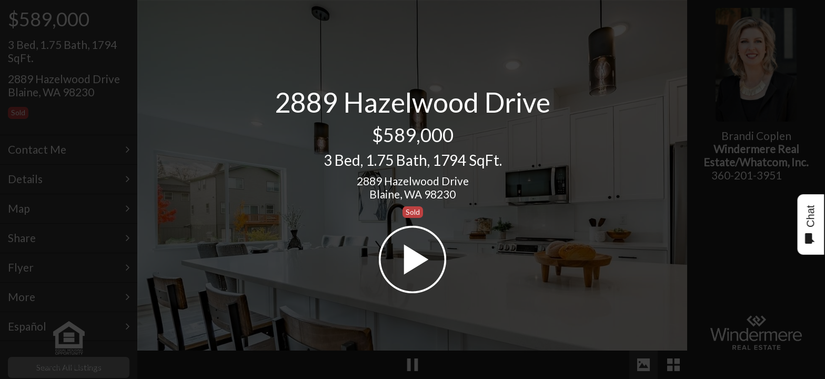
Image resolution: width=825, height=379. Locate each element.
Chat (810, 224)
